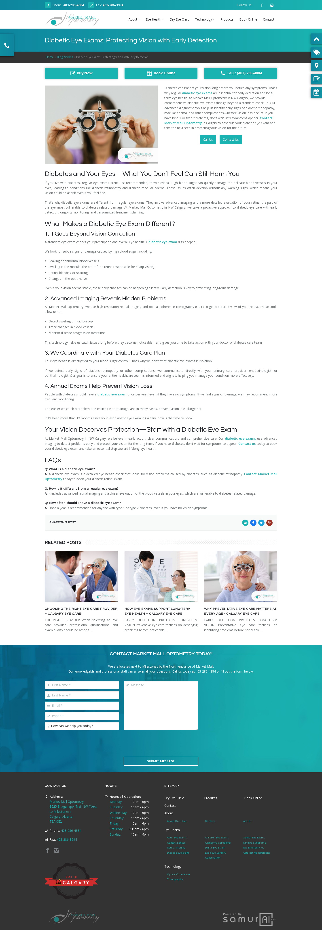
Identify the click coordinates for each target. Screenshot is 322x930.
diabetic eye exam (162, 242)
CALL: (241, 73)
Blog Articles (65, 57)
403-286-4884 (73, 5)
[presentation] (161, 743)
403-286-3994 (113, 5)
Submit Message (161, 761)
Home (50, 57)
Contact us (247, 443)
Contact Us (231, 139)
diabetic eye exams (197, 93)
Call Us (208, 139)
